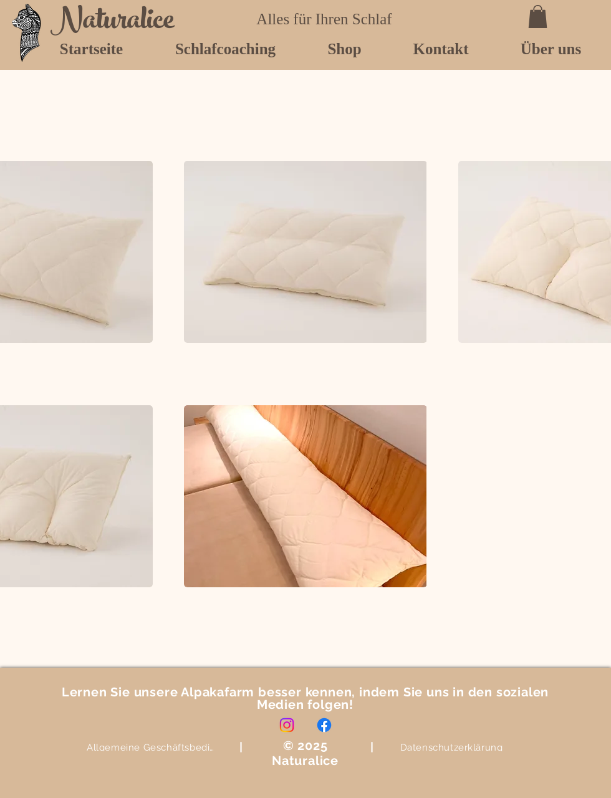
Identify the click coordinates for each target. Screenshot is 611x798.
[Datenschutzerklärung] (451, 747)
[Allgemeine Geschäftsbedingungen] (153, 747)
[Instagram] (286, 725)
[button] (537, 16)
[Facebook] (324, 725)
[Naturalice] (118, 23)
